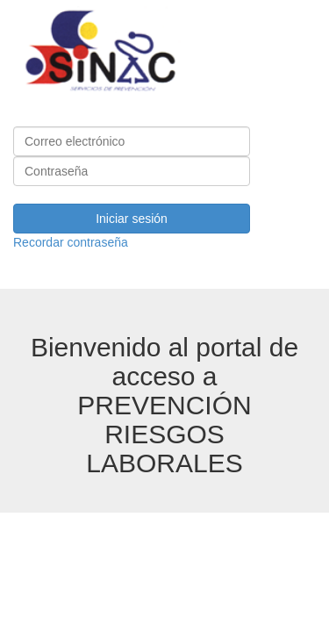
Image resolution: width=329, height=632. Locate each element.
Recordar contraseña (70, 242)
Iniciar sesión (132, 219)
